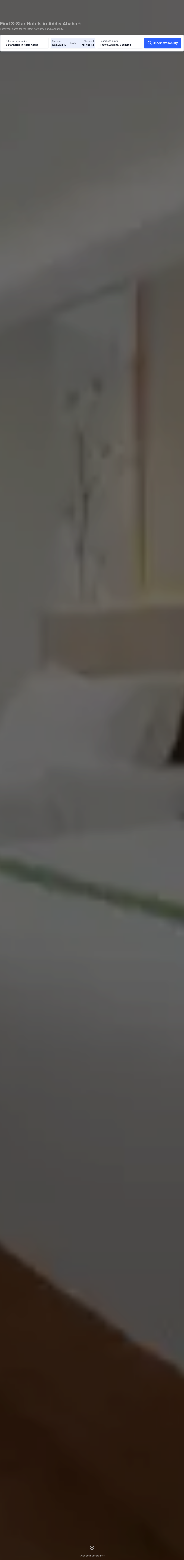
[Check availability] (162, 43)
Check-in (56, 41)
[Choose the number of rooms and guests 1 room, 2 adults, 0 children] (120, 43)
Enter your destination (16, 41)
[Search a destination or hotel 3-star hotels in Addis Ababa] (26, 43)
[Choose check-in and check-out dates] (61, 43)
